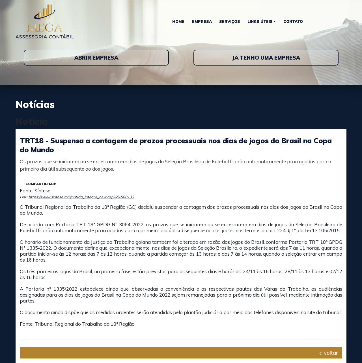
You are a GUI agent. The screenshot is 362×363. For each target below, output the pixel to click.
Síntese (42, 191)
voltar (328, 352)
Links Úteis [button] (260, 21)
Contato (293, 21)
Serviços (229, 21)
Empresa (202, 21)
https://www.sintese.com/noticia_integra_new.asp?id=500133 (81, 197)
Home (178, 21)
